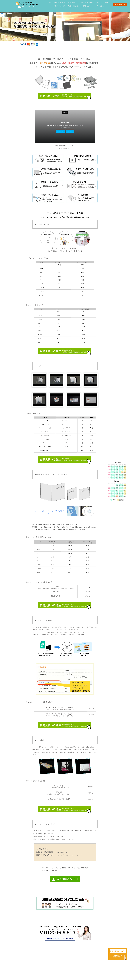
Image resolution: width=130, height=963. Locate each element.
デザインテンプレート (101, 2)
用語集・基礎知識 (73, 6)
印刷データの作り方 (59, 6)
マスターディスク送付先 (85, 2)
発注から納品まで (59, 2)
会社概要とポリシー (87, 6)
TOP (50, 2)
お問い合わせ (100, 6)
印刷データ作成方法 (75, 952)
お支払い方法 (71, 2)
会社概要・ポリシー (90, 952)
